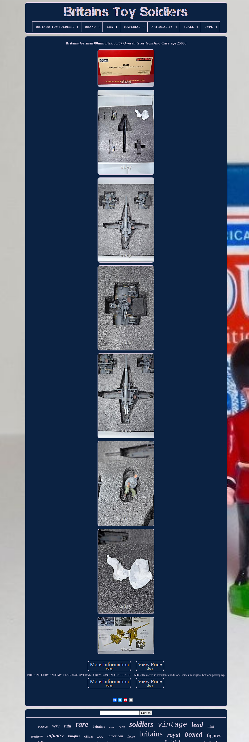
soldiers (141, 724)
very (56, 726)
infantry (55, 735)
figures (214, 735)
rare (82, 724)
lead (197, 724)
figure (131, 736)
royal (173, 734)
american (116, 736)
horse (122, 726)
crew (111, 727)
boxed (193, 734)
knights (74, 736)
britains (151, 733)
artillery (37, 736)
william (88, 736)
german (43, 726)
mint (210, 726)
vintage (172, 725)
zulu (67, 726)
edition (100, 737)
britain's (99, 726)
